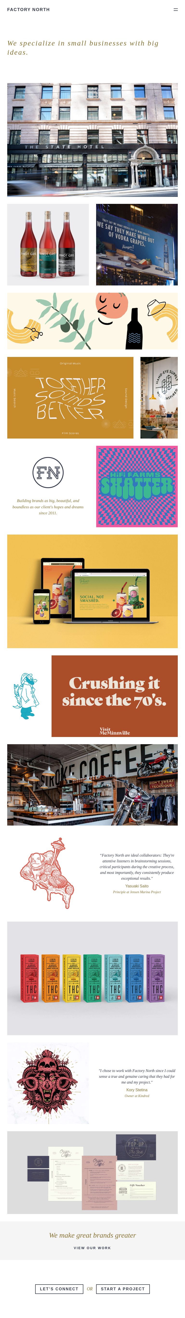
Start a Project (123, 1289)
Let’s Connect (59, 1289)
